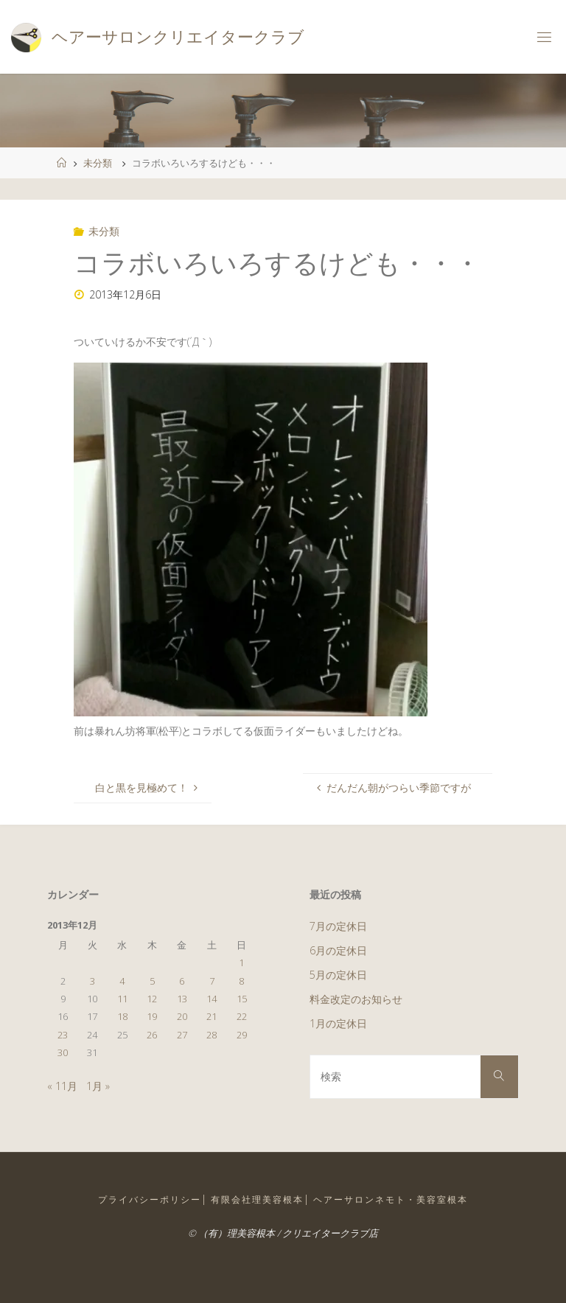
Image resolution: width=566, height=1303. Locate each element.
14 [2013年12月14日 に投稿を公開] (211, 998)
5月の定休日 (338, 975)
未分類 (97, 163)
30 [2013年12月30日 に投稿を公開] (62, 1052)
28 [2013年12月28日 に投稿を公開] (211, 1034)
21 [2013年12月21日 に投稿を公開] (211, 1016)
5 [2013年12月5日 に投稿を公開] (152, 981)
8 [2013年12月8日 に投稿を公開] (241, 981)
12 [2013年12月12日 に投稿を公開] (152, 998)
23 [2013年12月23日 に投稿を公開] (62, 1034)
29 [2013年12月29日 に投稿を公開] (242, 1034)
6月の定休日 (338, 950)
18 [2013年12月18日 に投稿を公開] (122, 1016)
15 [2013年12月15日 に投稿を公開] (242, 998)
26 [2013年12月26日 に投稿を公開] (152, 1034)
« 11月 (62, 1086)
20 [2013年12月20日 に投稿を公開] (182, 1016)
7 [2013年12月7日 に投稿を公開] (211, 981)
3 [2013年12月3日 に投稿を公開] (92, 981)
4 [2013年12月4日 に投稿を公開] (122, 981)
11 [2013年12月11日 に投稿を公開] (122, 998)
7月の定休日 (338, 926)
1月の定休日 (338, 1023)
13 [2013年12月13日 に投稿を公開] (182, 998)
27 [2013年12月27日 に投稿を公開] (182, 1034)
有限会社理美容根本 (257, 1199)
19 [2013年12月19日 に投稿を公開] (152, 1016)
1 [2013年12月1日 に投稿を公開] (241, 962)
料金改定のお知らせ (356, 999)
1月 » (98, 1086)
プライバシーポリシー (149, 1199)
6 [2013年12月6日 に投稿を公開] (181, 981)
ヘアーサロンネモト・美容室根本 (390, 1199)
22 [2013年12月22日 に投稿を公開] (242, 1016)
